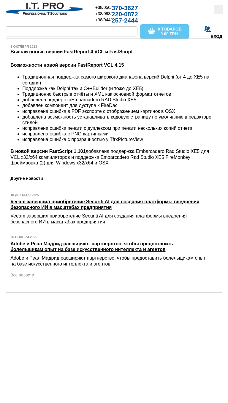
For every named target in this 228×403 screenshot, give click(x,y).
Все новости (22, 275)
